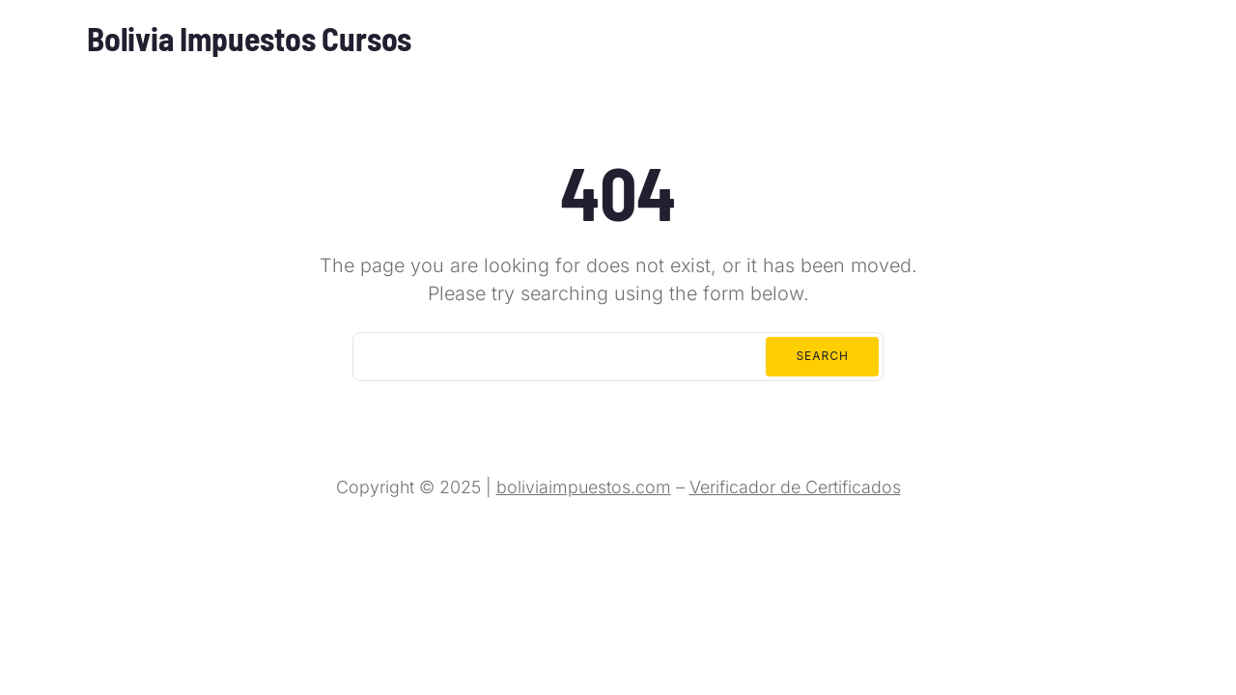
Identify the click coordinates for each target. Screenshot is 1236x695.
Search (822, 355)
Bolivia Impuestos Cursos (249, 38)
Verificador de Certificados (795, 487)
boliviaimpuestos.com (583, 487)
